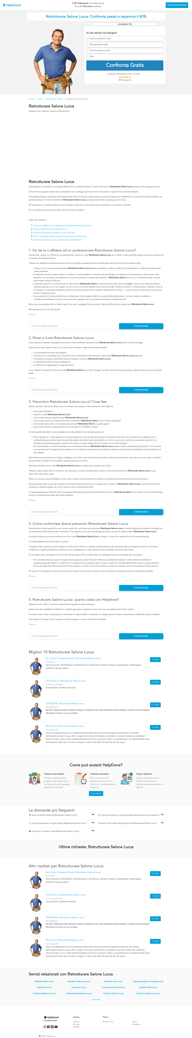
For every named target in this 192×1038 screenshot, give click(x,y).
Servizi (40, 99)
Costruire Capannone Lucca (148, 994)
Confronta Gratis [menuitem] (125, 65)
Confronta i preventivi (99, 774)
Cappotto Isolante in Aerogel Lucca (148, 982)
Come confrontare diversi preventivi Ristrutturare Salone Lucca (60, 236)
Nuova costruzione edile (100, 39)
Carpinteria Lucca (44, 988)
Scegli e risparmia (143, 774)
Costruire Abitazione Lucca (44, 994)
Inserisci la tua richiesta (54, 774)
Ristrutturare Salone (54, 99)
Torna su (32, 315)
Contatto (76, 1027)
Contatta (155, 660)
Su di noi (76, 1022)
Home (31, 99)
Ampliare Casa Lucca (113, 982)
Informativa (136, 1024)
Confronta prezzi (141, 326)
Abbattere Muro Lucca (44, 982)
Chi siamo (76, 1024)
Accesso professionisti (176, 5)
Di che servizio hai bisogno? (101, 33)
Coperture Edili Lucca (148, 988)
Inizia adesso (96, 793)
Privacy (134, 1022)
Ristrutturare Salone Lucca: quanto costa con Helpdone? (58, 240)
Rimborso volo (108, 1022)
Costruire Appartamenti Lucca (79, 994)
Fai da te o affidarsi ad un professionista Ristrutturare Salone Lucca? (62, 226)
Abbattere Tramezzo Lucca (78, 982)
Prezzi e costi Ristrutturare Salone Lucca (50, 229)
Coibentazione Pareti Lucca (113, 988)
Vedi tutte (96, 1000)
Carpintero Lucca (78, 988)
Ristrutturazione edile (99, 45)
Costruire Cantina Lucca (113, 994)
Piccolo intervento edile (100, 51)
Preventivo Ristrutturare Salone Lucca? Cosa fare (54, 233)
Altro (92, 56)
